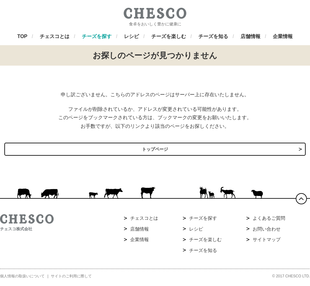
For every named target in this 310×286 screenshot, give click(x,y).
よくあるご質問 (269, 220)
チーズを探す (203, 220)
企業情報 (139, 242)
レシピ (196, 231)
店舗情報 (139, 231)
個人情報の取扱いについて (22, 278)
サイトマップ (267, 242)
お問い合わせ (267, 231)
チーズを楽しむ (205, 242)
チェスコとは (144, 220)
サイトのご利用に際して (71, 278)
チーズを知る (203, 252)
